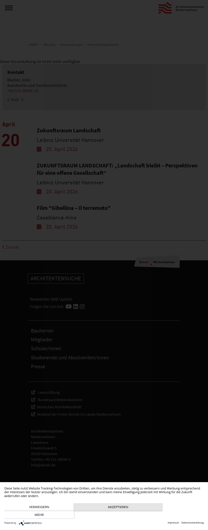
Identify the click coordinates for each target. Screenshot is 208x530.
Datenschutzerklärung (192, 522)
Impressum (173, 522)
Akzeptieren (104, 515)
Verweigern (34, 515)
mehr (173, 515)
